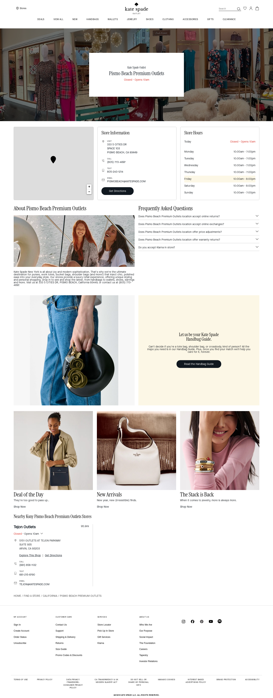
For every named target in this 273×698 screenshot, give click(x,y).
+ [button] (89, 187)
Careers (143, 649)
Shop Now (20, 507)
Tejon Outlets (25, 527)
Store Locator (104, 624)
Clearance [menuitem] (229, 19)
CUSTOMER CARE (64, 617)
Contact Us (61, 624)
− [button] (89, 191)
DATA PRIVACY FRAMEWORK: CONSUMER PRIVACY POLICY (73, 683)
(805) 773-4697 (116, 162)
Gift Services (103, 637)
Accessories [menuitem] (190, 19)
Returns (60, 643)
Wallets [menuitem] (113, 19)
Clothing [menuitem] (168, 19)
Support (60, 630)
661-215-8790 (27, 574)
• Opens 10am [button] (26, 534)
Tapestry (143, 655)
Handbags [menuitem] (92, 19)
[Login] (251, 8)
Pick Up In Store (105, 630)
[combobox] (230, 8)
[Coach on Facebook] (192, 621)
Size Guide (61, 649)
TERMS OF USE (21, 679)
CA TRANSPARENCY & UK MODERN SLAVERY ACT (106, 681)
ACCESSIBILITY (252, 679)
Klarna (100, 643)
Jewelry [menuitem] (132, 19)
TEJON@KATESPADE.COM (34, 584)
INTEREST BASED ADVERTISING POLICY (196, 681)
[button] (239, 8)
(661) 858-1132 (27, 565)
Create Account (21, 630)
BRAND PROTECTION (226, 679)
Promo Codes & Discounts (69, 655)
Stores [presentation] (23, 8)
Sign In (17, 624)
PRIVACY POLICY (45, 679)
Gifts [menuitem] (210, 19)
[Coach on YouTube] (211, 621)
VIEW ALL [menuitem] (58, 19)
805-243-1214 (115, 172)
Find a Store (32, 596)
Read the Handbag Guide (199, 364)
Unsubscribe (20, 643)
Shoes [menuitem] (149, 19)
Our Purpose (145, 630)
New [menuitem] (74, 19)
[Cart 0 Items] (257, 8)
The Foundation (147, 643)
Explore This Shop (30, 555)
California (50, 596)
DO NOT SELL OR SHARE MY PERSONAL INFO (138, 682)
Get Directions (117, 191)
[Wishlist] (245, 8)
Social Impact (146, 637)
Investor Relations (148, 661)
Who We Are (145, 624)
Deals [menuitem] (40, 19)
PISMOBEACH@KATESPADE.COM (126, 181)
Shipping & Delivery (65, 637)
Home (17, 596)
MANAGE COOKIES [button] (166, 679)
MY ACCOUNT (20, 617)
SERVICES (102, 617)
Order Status (20, 637)
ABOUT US (144, 617)
